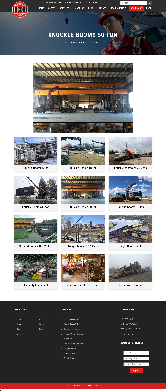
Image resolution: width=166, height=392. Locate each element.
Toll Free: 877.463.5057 (128, 324)
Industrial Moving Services (73, 334)
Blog (90, 8)
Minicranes (68, 339)
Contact (102, 8)
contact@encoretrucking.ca (69, 3)
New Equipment (119, 8)
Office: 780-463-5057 (127, 319)
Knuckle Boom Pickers (72, 319)
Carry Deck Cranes (70, 348)
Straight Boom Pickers (72, 324)
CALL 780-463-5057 (49, 3)
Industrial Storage (70, 353)
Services (64, 8)
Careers (79, 8)
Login (149, 8)
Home (41, 8)
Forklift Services (70, 358)
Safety (52, 8)
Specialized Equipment (72, 329)
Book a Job (136, 8)
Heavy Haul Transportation (73, 344)
